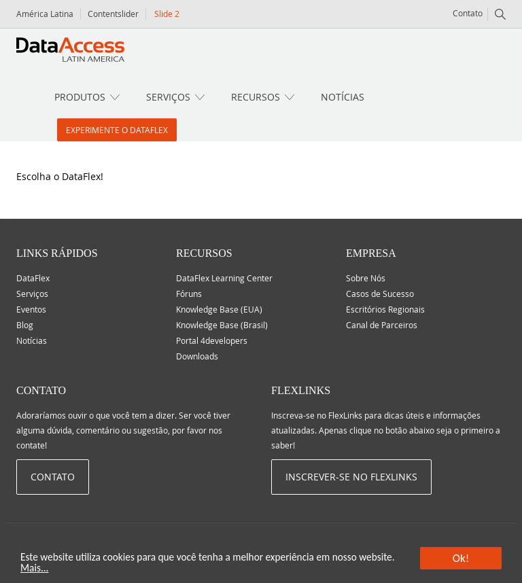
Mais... (34, 568)
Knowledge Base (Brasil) (222, 324)
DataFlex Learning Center (224, 277)
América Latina (44, 13)
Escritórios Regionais (385, 309)
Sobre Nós (365, 277)
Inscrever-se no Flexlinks (351, 476)
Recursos (255, 96)
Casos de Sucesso (380, 293)
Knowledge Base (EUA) (219, 309)
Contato (468, 12)
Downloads (197, 356)
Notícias (342, 96)
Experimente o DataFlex (117, 129)
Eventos (31, 309)
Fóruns (189, 293)
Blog (24, 324)
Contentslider (113, 13)
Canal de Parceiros (381, 324)
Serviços (168, 96)
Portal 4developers (211, 340)
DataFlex (33, 277)
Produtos (79, 96)
